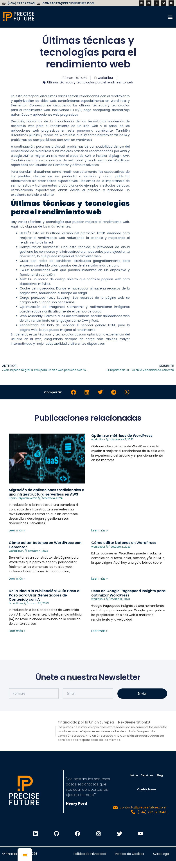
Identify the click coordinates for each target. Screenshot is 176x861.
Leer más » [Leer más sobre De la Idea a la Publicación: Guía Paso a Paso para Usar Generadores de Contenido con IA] (17, 631)
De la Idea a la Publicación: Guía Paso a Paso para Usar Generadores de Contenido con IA (44, 595)
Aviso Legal (161, 854)
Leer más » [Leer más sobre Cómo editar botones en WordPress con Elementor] (17, 578)
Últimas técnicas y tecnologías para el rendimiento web (90, 82)
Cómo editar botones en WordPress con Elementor (45, 544)
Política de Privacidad (90, 854)
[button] (170, 17)
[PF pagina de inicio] (24, 791)
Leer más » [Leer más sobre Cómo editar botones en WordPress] (99, 578)
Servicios (147, 775)
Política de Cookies (129, 854)
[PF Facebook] (77, 833)
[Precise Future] (18, 20)
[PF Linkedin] (35, 833)
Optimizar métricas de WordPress (122, 435)
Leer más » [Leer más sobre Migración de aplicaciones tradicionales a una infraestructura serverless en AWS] (17, 530)
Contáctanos (146, 789)
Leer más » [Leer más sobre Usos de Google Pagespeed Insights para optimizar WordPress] (99, 631)
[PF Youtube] (140, 833)
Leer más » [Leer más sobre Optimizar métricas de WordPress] (99, 530)
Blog (159, 775)
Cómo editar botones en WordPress (123, 542)
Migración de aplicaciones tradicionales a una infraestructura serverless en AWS (46, 492)
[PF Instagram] (98, 833)
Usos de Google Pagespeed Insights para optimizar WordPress (128, 593)
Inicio (134, 775)
